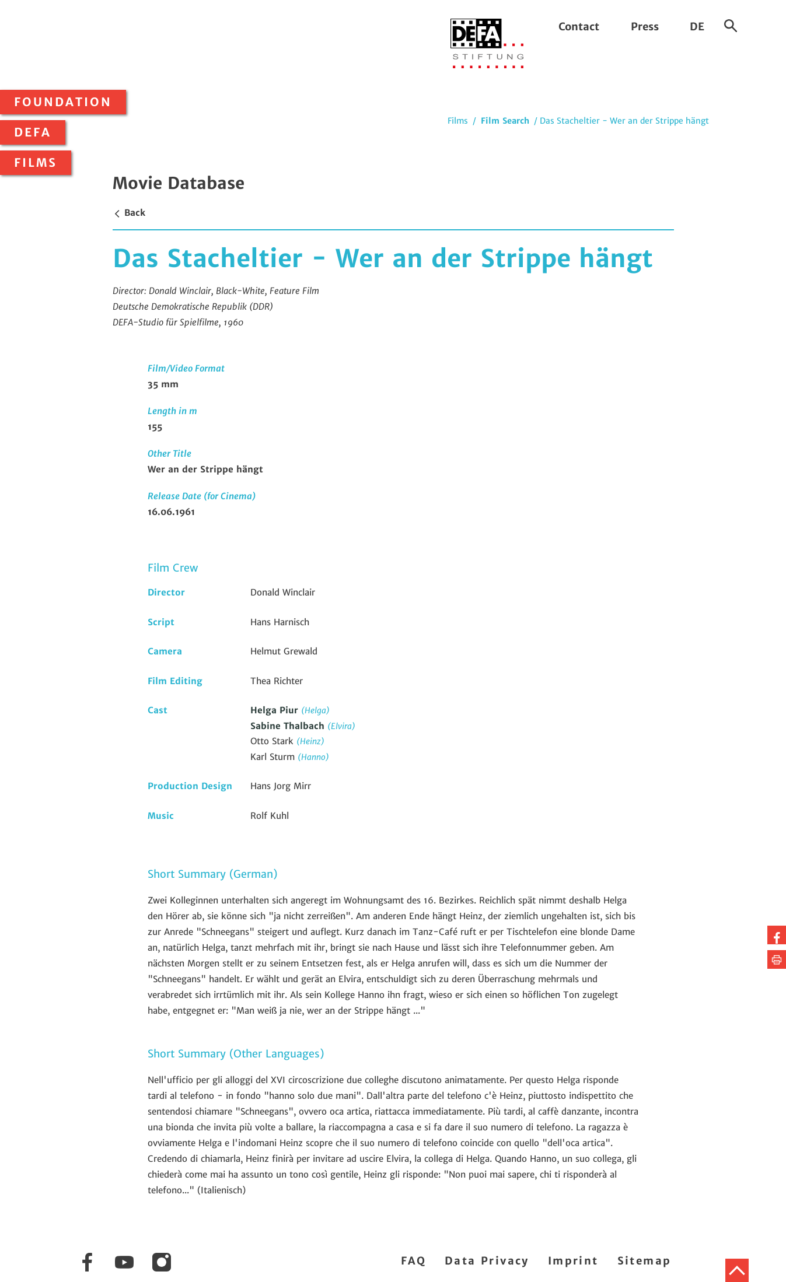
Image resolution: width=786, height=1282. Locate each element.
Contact (578, 26)
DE (697, 26)
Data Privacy (487, 1260)
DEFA (32, 132)
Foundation (63, 102)
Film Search (505, 120)
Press (645, 26)
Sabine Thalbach (288, 725)
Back (129, 212)
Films (35, 162)
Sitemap (644, 1260)
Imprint (573, 1260)
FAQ (413, 1260)
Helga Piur (275, 710)
